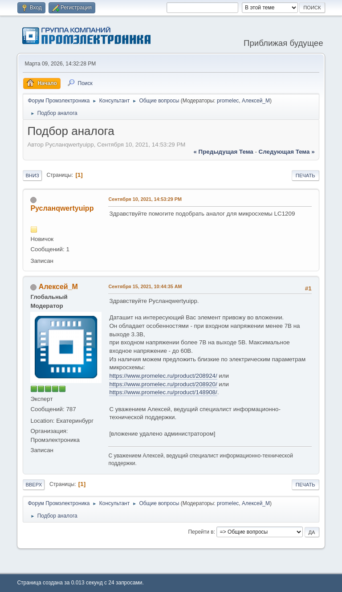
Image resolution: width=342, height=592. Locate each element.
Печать (305, 175)
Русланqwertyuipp (62, 208)
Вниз (32, 175)
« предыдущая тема (223, 151)
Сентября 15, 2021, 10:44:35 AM (145, 286)
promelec (228, 101)
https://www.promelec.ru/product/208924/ (163, 375)
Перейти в (200, 532)
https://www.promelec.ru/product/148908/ (163, 392)
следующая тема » (287, 151)
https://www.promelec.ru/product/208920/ (163, 384)
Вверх (33, 484)
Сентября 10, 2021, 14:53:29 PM (145, 199)
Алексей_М (256, 101)
